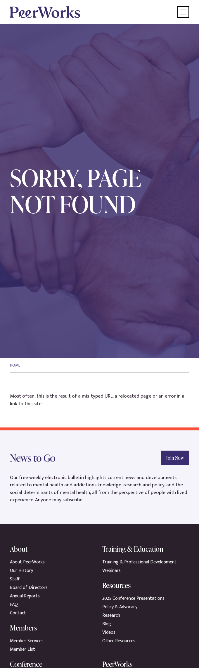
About (19, 549)
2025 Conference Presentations (133, 598)
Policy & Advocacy (119, 607)
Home (15, 365)
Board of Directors (29, 588)
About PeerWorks (27, 562)
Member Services (27, 641)
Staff (15, 579)
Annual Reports (25, 596)
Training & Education (132, 549)
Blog (106, 624)
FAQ (14, 605)
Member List (22, 649)
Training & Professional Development (139, 562)
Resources (116, 585)
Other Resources (118, 641)
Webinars (111, 571)
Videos (108, 632)
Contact (18, 613)
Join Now (175, 458)
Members (23, 628)
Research (111, 615)
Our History (21, 571)
